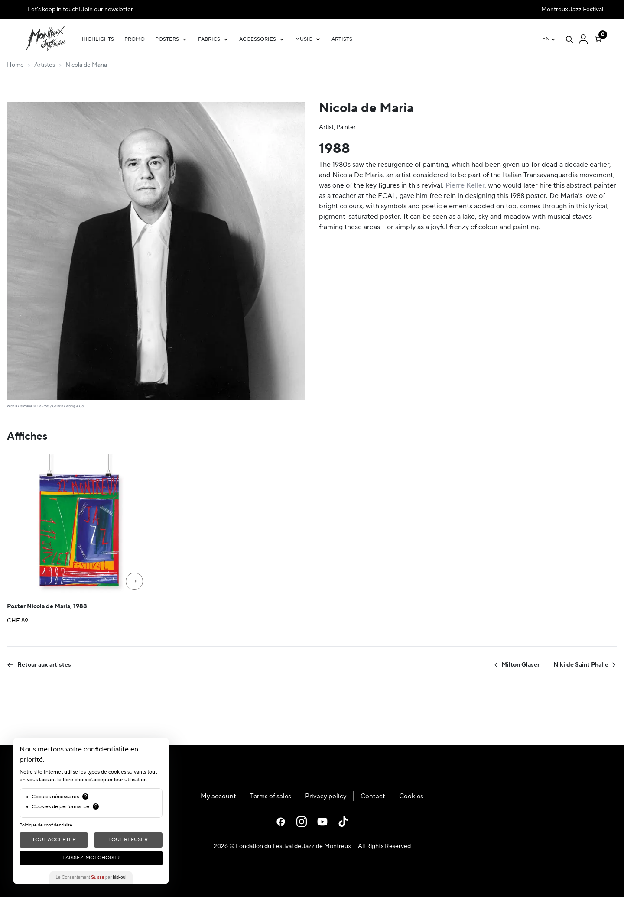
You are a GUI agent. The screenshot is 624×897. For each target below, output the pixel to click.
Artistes (44, 65)
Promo (134, 39)
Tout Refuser (128, 839)
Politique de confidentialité (46, 825)
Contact (373, 796)
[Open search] (569, 39)
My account (218, 796)
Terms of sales (270, 796)
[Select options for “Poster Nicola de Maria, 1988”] (134, 581)
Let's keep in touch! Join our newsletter (80, 9)
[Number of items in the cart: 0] (598, 37)
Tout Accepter (54, 839)
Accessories (257, 39)
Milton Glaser (516, 665)
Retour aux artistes (39, 665)
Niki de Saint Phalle (585, 665)
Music (303, 39)
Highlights (98, 39)
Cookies (411, 796)
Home (15, 65)
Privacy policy (326, 796)
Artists (342, 39)
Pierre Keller (464, 185)
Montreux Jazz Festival (572, 9)
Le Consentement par (91, 877)
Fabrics (209, 39)
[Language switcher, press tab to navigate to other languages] (549, 39)
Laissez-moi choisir (91, 858)
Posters (167, 39)
